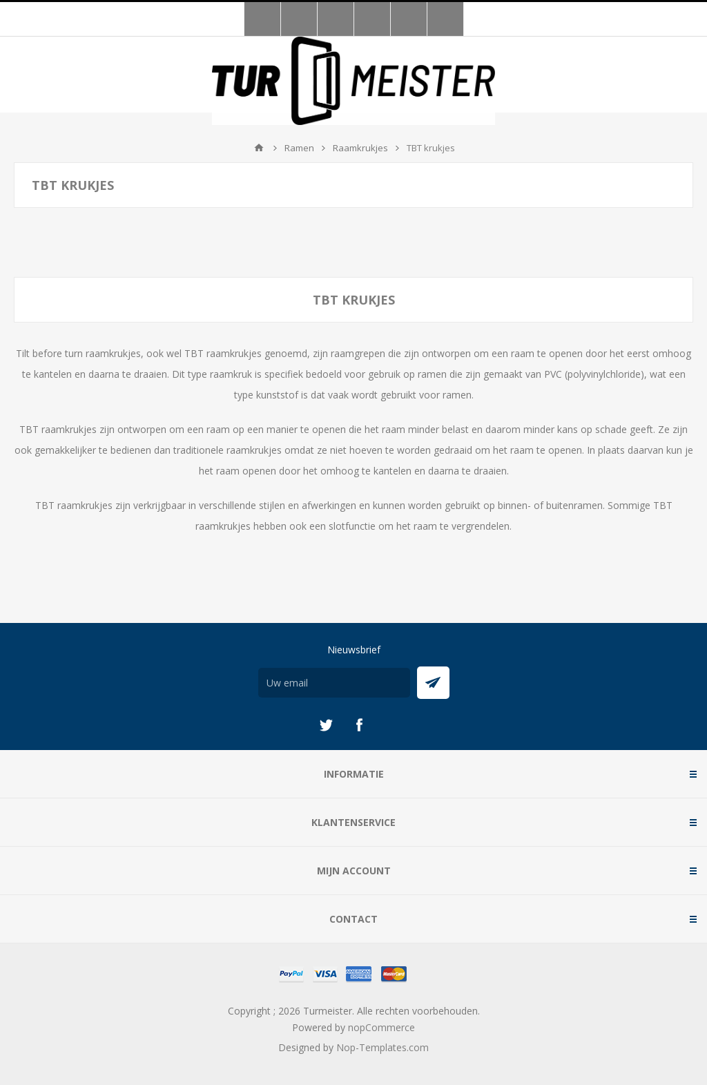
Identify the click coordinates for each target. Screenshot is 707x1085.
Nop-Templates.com (382, 1047)
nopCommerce (381, 1027)
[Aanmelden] (334, 683)
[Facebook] (359, 725)
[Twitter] (326, 725)
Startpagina (259, 148)
